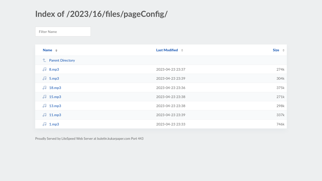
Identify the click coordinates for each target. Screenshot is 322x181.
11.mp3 (51, 115)
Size (276, 50)
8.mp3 (50, 69)
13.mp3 (51, 106)
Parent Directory (58, 60)
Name (47, 50)
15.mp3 (51, 97)
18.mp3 (51, 87)
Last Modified (167, 50)
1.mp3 (50, 124)
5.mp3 (50, 78)
